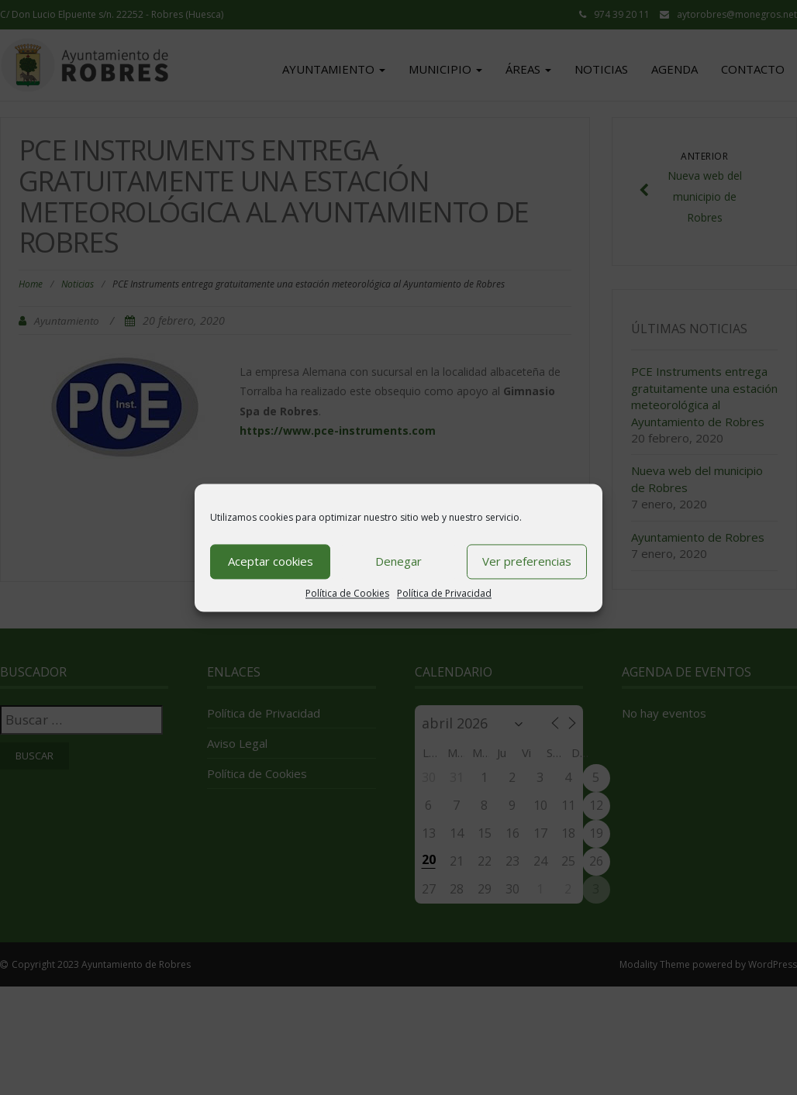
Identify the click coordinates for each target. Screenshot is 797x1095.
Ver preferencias (526, 561)
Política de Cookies (347, 593)
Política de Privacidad (444, 593)
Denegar (398, 561)
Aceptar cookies (270, 561)
